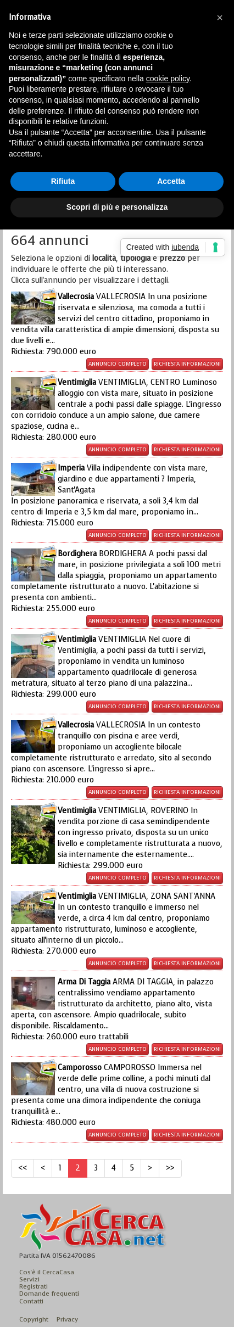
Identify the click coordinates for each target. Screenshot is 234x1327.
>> (170, 1168)
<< (22, 1168)
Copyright (33, 1319)
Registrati (33, 1286)
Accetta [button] (171, 181)
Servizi (29, 1279)
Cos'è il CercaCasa (46, 1272)
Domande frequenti (49, 1293)
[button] (220, 17)
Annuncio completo (117, 363)
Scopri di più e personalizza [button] (117, 207)
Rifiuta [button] (63, 181)
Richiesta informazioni (187, 363)
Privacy (67, 1319)
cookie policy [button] (168, 78)
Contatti (31, 1301)
